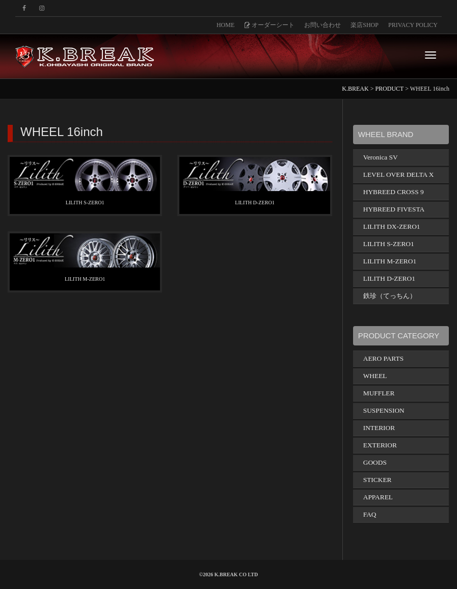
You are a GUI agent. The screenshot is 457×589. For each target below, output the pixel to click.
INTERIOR (379, 428)
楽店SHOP (365, 25)
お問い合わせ (322, 25)
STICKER (377, 480)
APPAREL (378, 497)
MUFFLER (379, 393)
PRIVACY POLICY (413, 25)
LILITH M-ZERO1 (85, 279)
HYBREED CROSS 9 (393, 192)
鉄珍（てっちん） (389, 296)
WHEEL (375, 376)
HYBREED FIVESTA (393, 209)
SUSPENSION (384, 410)
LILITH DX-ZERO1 (391, 226)
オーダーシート (269, 25)
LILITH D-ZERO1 (255, 202)
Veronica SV (380, 157)
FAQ (370, 514)
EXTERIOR (380, 445)
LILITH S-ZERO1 (85, 202)
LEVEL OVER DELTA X (398, 174)
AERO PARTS (383, 358)
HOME (225, 25)
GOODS (375, 462)
